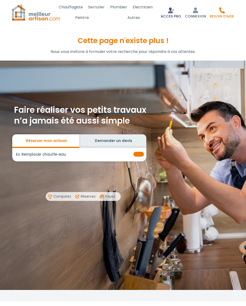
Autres (135, 17)
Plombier (120, 7)
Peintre (86, 17)
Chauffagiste (75, 7)
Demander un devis (113, 140)
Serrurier (100, 7)
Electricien (143, 7)
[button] (222, 12)
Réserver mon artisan (46, 140)
